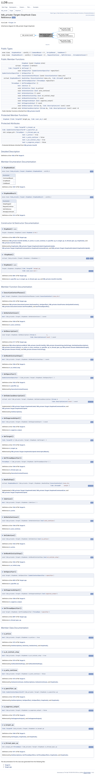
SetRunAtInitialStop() (35, 664)
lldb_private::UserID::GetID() (18, 241)
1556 (14, 364)
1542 (14, 507)
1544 (14, 544)
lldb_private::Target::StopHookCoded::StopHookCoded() (37, 246)
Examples (35, 7)
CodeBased (61, 52)
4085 (14, 237)
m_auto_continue (32, 137)
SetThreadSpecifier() (43, 755)
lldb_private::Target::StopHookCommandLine (51, 406)
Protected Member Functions (76, 13)
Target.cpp (23, 237)
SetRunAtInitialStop (29, 96)
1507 (14, 187)
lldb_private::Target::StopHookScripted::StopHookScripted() (71, 248)
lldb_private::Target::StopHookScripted (14, 408)
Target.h (12, 23)
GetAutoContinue (27, 93)
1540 (14, 466)
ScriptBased (51, 52)
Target (11, 10)
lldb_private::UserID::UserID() (11, 243)
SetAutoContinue (27, 91)
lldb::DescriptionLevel (51, 106)
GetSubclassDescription (30, 108)
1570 (14, 697)
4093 (14, 580)
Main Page (5, 7)
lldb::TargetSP (13, 68)
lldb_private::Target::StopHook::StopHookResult (26, 197)
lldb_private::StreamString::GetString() (59, 345)
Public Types (53, 13)
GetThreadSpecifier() (42, 306)
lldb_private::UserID (33, 111)
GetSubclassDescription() (80, 345)
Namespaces (13, 7)
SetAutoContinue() (41, 682)
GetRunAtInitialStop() (18, 664)
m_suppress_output (33, 142)
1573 (14, 679)
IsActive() (25, 645)
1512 (14, 215)
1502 (13, 155)
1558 (14, 598)
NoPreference (66, 55)
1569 (14, 733)
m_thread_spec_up (32, 132)
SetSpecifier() (36, 700)
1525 (14, 382)
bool (19, 76)
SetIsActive (26, 88)
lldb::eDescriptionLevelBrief (18, 345)
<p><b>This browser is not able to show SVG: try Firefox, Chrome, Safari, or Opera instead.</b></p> (47, 35)
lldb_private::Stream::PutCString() (34, 349)
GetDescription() (16, 412)
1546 (14, 525)
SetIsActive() (33, 645)
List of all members (90, 15)
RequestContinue (53, 55)
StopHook (18, 10)
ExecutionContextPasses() (19, 389)
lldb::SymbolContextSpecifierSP (14, 130)
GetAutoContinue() (17, 682)
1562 (14, 427)
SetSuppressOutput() (35, 718)
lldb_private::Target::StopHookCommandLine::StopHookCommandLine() (25, 248)
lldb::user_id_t (37, 119)
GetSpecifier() (44, 304)
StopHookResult (17, 55)
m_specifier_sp (31, 130)
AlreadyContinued (79, 55)
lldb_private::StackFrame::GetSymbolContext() (64, 304)
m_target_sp (30, 127)
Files (29, 7)
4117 (14, 342)
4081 (14, 276)
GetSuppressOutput (28, 103)
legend (47, 44)
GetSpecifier (26, 73)
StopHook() (81, 241)
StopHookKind (16, 52)
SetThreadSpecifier (29, 81)
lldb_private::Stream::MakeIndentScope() (75, 347)
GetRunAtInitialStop (29, 98)
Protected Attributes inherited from (19, 145)
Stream (36, 106)
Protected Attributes (89, 13)
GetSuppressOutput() (18, 718)
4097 (14, 617)
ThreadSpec (41, 81)
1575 (14, 715)
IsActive (25, 86)
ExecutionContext (51, 76)
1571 (14, 752)
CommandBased (36, 52)
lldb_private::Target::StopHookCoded (24, 406)
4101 (14, 301)
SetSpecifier (26, 71)
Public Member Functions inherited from (20, 111)
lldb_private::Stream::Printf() (11, 349)
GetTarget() (14, 737)
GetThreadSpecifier (29, 83)
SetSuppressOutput (28, 101)
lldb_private (4, 10)
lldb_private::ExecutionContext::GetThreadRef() (17, 306)
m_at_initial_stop (33, 140)
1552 (14, 562)
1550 (14, 321)
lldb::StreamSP (57, 78)
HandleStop (26, 78)
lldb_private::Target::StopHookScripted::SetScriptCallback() (30, 451)
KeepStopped (37, 55)
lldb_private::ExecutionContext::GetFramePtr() (24, 304)
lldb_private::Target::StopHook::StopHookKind (26, 171)
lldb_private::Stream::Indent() (11, 347)
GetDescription (27, 106)
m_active (29, 135)
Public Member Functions (63, 13)
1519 (14, 445)
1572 (14, 642)
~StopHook (25, 66)
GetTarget (25, 68)
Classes (22, 7)
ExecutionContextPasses (30, 76)
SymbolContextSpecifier (41, 71)
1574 (14, 660)
